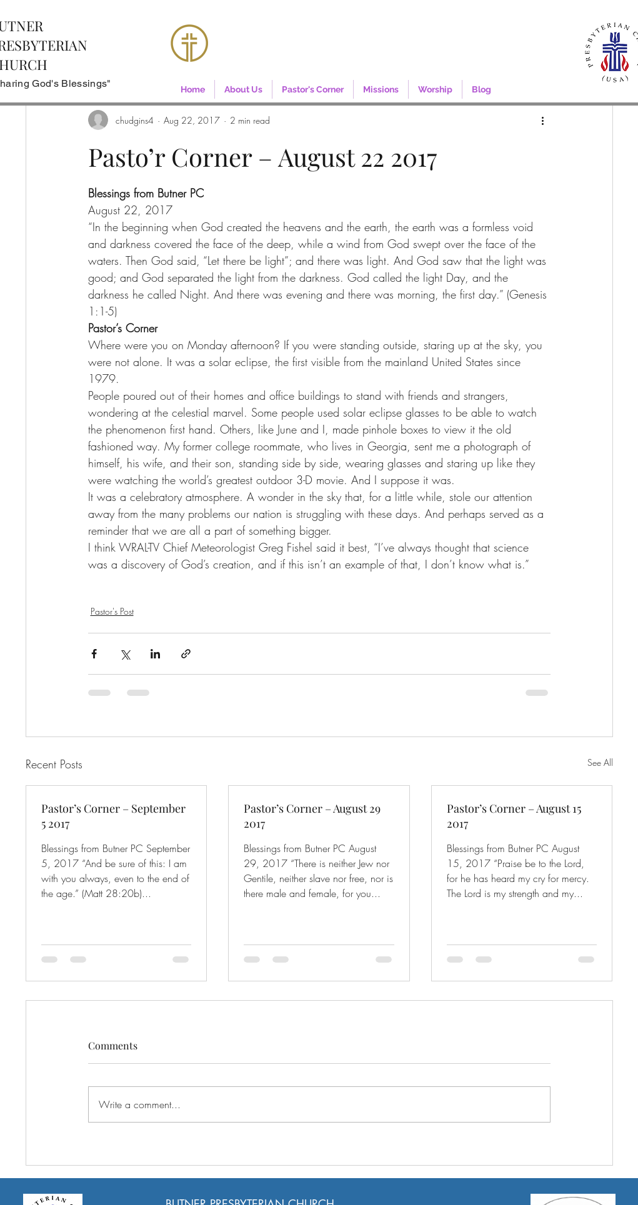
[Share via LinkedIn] (155, 654)
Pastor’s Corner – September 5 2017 (113, 816)
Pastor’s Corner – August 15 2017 (514, 816)
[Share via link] (186, 654)
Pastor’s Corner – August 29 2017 (312, 816)
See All (600, 762)
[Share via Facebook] (94, 654)
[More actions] (543, 119)
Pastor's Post (112, 611)
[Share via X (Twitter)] (125, 654)
